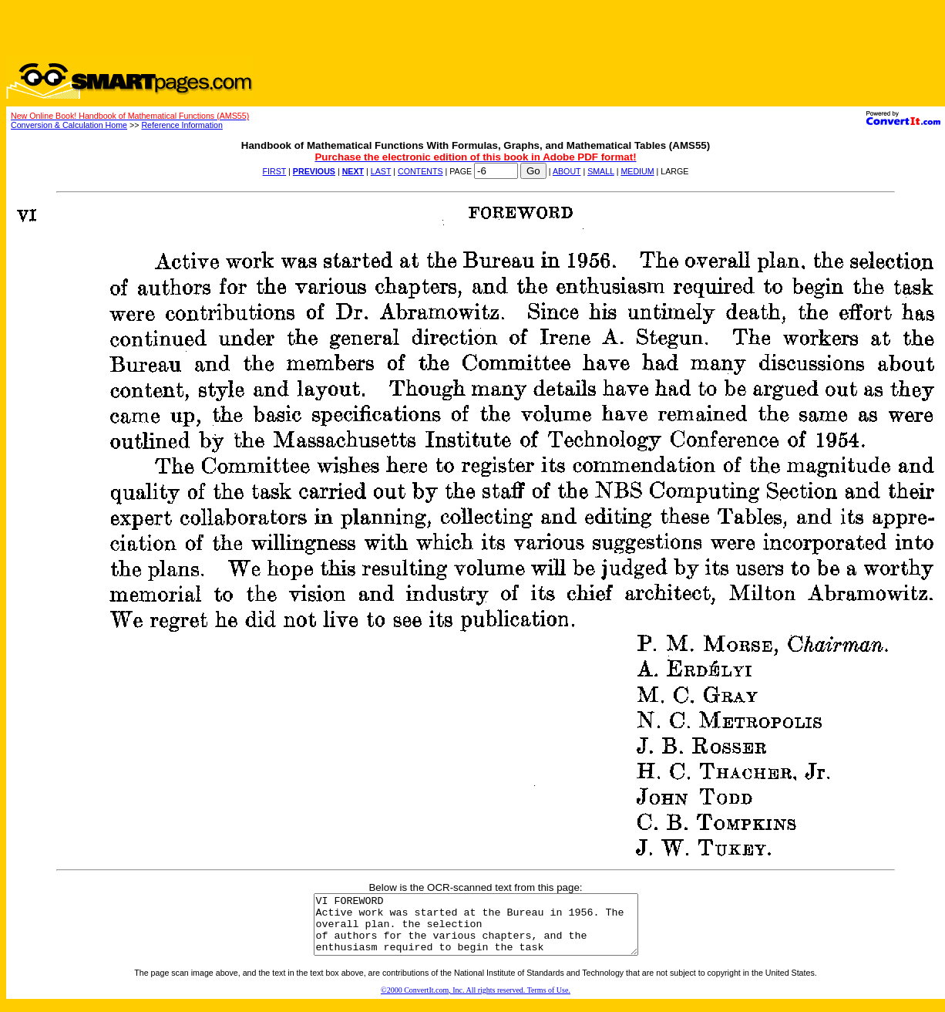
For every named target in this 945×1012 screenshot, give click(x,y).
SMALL (600, 171)
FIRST (275, 171)
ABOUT (567, 171)
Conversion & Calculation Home (69, 125)
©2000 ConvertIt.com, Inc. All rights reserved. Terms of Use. (475, 1001)
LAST (381, 171)
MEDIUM (637, 171)
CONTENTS (420, 171)
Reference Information (181, 125)
